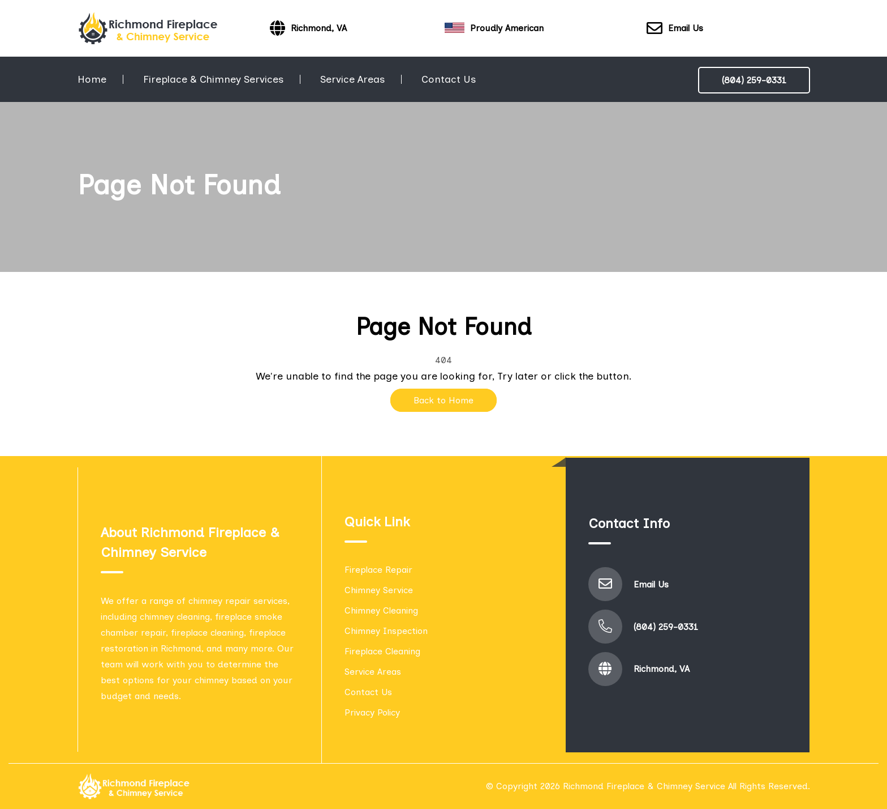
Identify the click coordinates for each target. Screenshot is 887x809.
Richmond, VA (662, 668)
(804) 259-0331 (754, 80)
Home (91, 79)
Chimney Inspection (386, 630)
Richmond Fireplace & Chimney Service (644, 786)
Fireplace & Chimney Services (213, 79)
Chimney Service (379, 590)
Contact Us (448, 79)
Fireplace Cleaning (382, 651)
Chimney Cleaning (381, 610)
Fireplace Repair (378, 569)
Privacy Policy (372, 712)
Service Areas (352, 79)
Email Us (675, 28)
